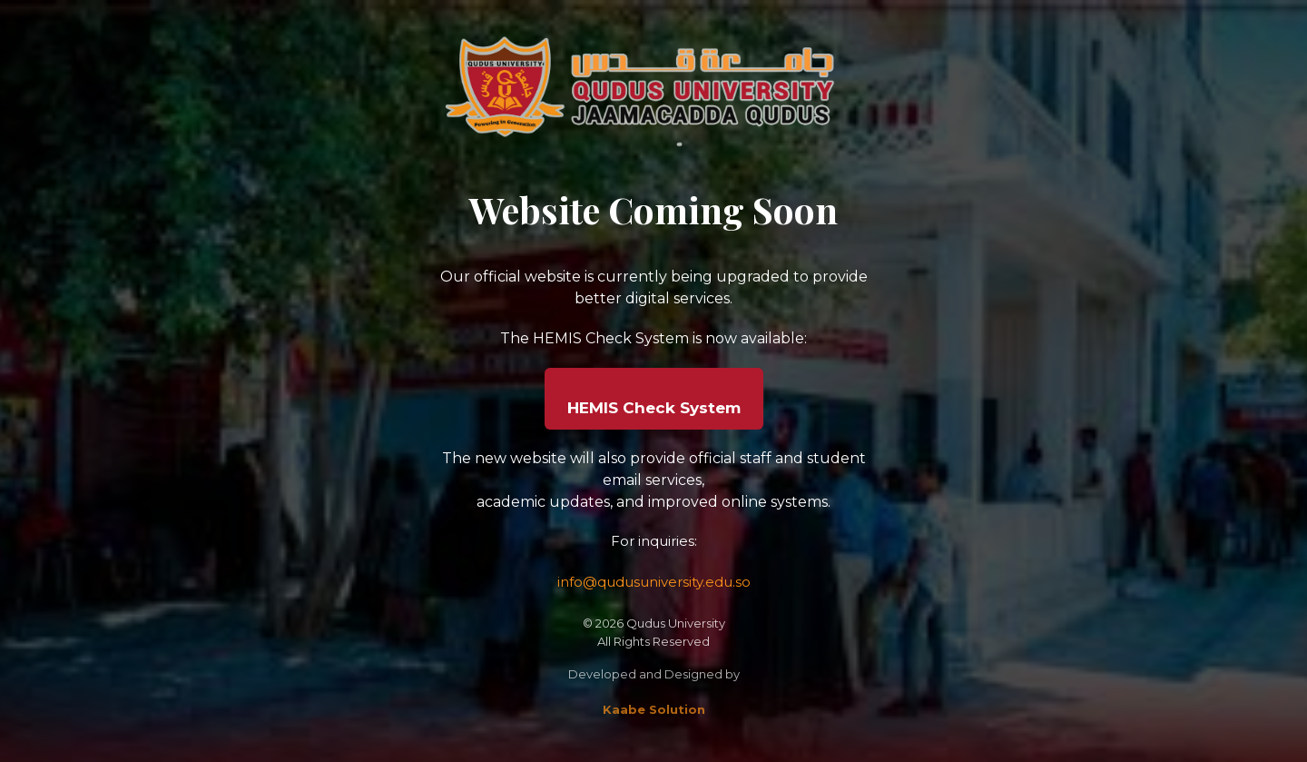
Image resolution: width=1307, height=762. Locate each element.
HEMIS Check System (654, 408)
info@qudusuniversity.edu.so (654, 581)
